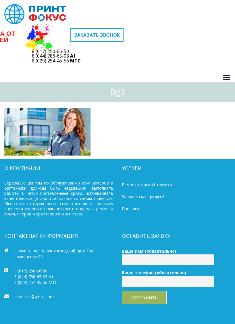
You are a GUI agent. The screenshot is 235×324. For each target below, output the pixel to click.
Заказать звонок (97, 35)
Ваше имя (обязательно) (168, 255)
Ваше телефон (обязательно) (168, 277)
